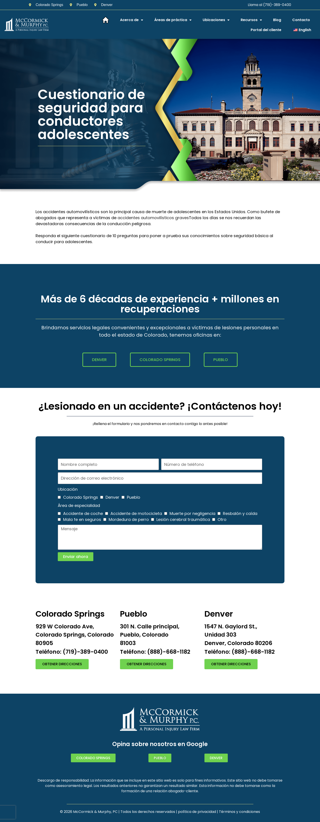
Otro (222, 519)
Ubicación (68, 489)
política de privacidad (197, 811)
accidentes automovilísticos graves (153, 217)
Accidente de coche (83, 513)
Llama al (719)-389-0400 (269, 4)
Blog (277, 19)
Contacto (301, 19)
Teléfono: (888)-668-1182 (155, 652)
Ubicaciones (216, 20)
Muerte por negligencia (192, 513)
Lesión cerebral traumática (183, 519)
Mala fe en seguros (82, 519)
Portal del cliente (266, 29)
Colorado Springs (80, 497)
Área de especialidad (79, 505)
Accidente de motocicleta (136, 513)
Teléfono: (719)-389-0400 (72, 652)
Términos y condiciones (239, 811)
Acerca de (131, 20)
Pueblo (133, 497)
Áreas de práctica (173, 20)
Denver (112, 497)
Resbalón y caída (240, 513)
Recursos (251, 20)
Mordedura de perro (129, 519)
